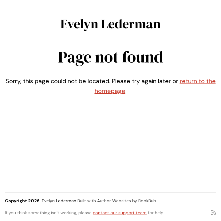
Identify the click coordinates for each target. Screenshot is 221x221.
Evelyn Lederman (111, 24)
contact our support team (120, 212)
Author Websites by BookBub (126, 201)
